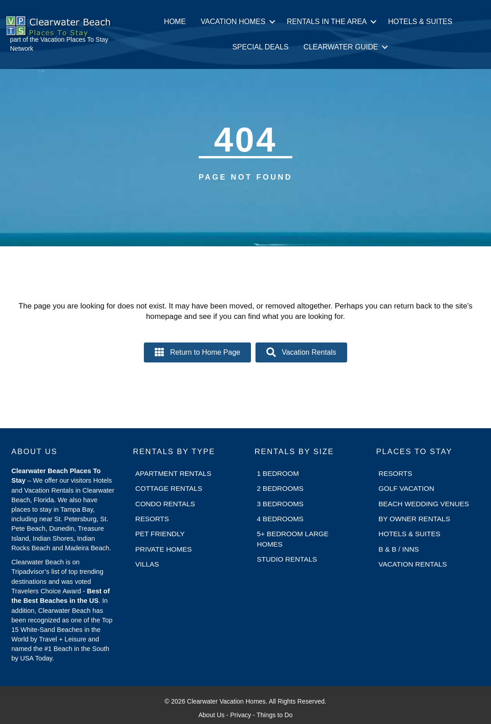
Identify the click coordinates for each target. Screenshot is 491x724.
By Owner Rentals (414, 519)
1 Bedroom (278, 473)
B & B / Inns (398, 549)
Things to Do (274, 715)
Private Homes (163, 549)
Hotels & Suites (420, 21)
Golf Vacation (406, 488)
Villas (147, 564)
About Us (211, 715)
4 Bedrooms (280, 519)
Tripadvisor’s (30, 571)
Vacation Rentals (412, 564)
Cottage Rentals (168, 488)
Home (175, 21)
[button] (272, 21)
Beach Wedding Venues (423, 504)
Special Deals (260, 47)
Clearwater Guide (341, 47)
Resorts (152, 519)
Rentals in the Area (327, 21)
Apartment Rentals (173, 473)
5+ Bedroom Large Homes (293, 539)
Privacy (240, 715)
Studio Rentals (287, 559)
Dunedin (61, 528)
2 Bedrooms (280, 488)
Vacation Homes (233, 21)
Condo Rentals (165, 504)
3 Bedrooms (280, 504)
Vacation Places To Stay (74, 39)
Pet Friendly (160, 534)
